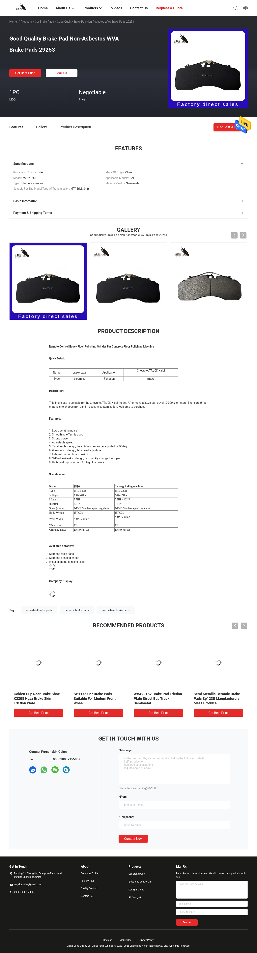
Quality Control (89, 888)
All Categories (135, 897)
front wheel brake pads (115, 610)
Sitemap (107, 940)
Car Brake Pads (44, 21)
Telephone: (127, 817)
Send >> (187, 922)
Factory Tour (87, 881)
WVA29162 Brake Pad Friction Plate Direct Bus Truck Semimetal (158, 698)
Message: (126, 750)
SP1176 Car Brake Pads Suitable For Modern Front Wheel (95, 698)
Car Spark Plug (136, 889)
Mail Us (61, 73)
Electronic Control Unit (140, 881)
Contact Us (87, 896)
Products (26, 21)
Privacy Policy (146, 940)
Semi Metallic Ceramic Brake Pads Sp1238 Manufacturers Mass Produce (217, 698)
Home (13, 21)
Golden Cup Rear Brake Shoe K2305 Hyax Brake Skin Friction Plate (37, 698)
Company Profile (89, 873)
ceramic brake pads (77, 610)
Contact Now (133, 839)
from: (123, 796)
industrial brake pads (39, 610)
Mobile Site (125, 940)
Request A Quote (230, 127)
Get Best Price (25, 73)
